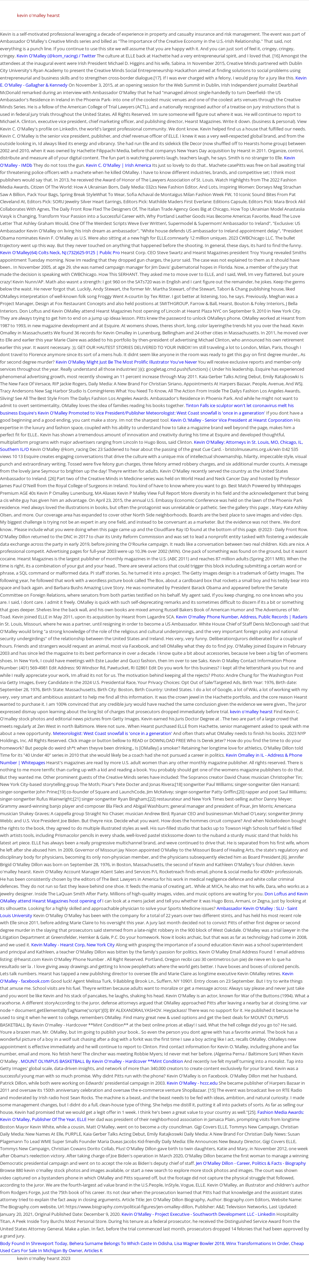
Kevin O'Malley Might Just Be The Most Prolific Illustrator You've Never (127, 362)
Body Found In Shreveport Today (33, 1243)
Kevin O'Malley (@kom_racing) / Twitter (56, 56)
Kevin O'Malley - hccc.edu (192, 1083)
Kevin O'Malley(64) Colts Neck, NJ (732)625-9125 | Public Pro (60, 252)
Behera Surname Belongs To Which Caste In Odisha (120, 1243)
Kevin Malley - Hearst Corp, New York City (73, 945)
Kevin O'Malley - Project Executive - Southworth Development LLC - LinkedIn (198, 1214)
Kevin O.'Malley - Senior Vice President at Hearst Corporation (231, 420)
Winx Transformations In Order (257, 1243)
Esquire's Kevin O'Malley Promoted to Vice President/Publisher (82, 413)
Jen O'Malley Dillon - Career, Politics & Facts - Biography (251, 1163)
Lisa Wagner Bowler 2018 (199, 1243)
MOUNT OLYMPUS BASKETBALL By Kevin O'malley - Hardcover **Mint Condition (102, 1061)
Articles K (93, 1250)
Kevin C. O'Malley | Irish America (118, 165)
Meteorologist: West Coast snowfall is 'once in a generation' (205, 413)
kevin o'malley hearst (38, 15)
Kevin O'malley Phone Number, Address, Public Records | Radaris (241, 617)
